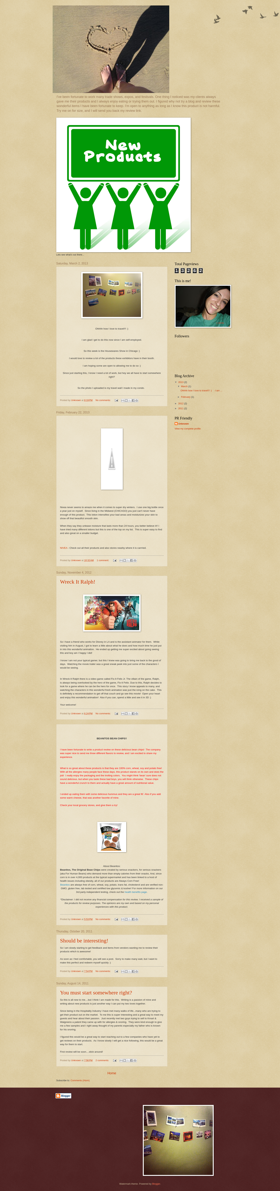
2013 (181, 382)
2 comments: (103, 1060)
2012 (181, 403)
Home (111, 1073)
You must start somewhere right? (96, 992)
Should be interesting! (84, 941)
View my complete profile (188, 428)
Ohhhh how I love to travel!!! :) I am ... (201, 390)
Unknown (183, 423)
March (184, 386)
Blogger (156, 1183)
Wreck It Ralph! (77, 582)
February (186, 397)
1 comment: (103, 560)
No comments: (103, 400)
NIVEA (63, 548)
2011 (181, 408)
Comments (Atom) (80, 1080)
